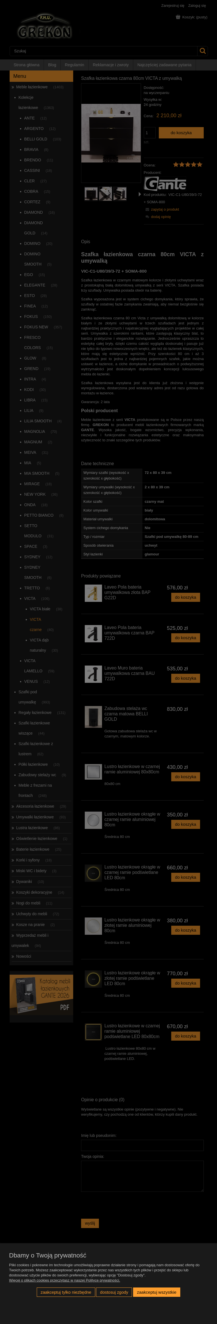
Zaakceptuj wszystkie (156, 1292)
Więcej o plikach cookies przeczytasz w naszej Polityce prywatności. (64, 1280)
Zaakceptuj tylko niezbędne (66, 1292)
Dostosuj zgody (114, 1292)
